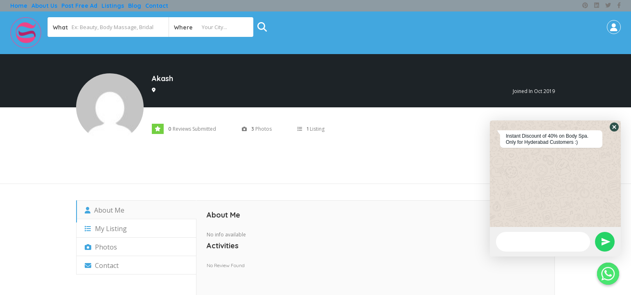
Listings (112, 5)
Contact (156, 5)
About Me (104, 210)
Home (18, 5)
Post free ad (79, 5)
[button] (614, 127)
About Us (44, 5)
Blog (134, 5)
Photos (101, 247)
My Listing (106, 228)
